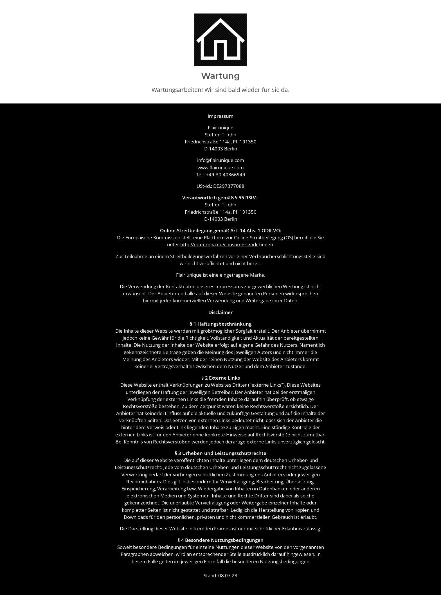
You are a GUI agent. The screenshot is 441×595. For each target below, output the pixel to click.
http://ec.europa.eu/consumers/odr (219, 244)
